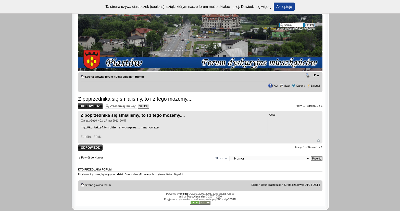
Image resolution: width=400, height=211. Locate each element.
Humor (139, 76)
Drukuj (308, 75)
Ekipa (254, 184)
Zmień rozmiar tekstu (316, 75)
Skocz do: (221, 158)
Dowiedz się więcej (256, 7)
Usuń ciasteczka (271, 184)
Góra (318, 140)
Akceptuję (284, 7)
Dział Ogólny (124, 76)
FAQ (275, 85)
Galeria (300, 85)
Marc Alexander (196, 196)
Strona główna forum (99, 76)
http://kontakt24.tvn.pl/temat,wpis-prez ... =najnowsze (120, 127)
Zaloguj (315, 85)
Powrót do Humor (92, 157)
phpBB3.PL (229, 199)
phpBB (184, 193)
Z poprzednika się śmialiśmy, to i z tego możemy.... (135, 99)
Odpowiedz (90, 106)
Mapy (287, 85)
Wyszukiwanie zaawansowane (296, 28)
